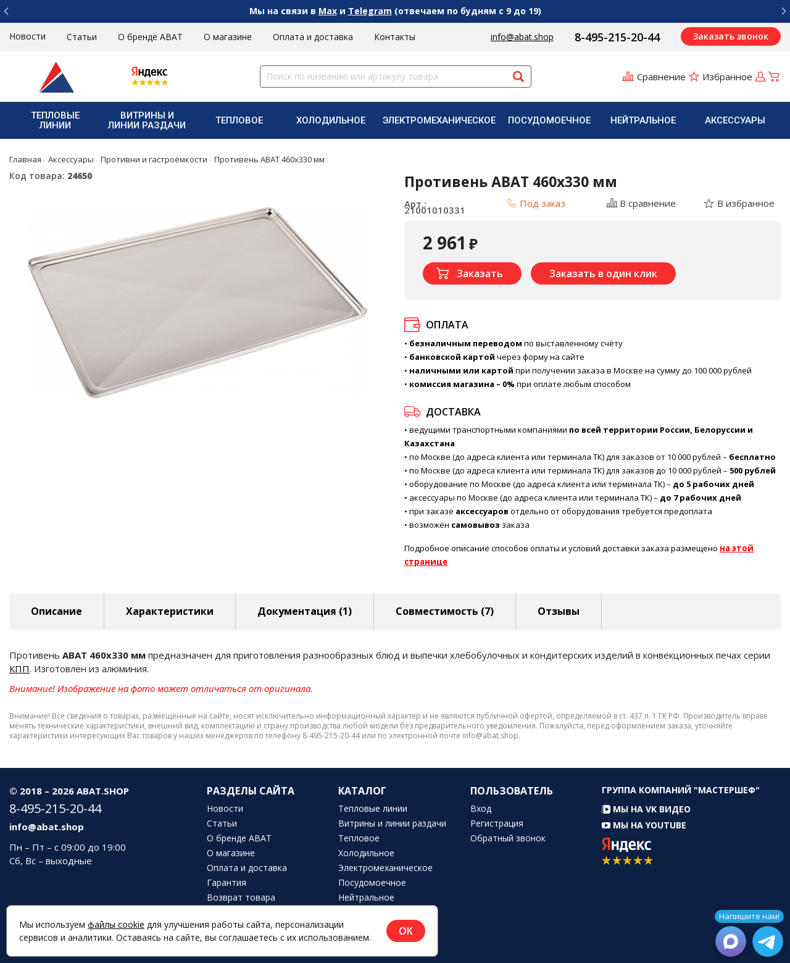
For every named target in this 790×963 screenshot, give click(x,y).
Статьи (82, 37)
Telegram (370, 11)
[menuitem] (55, 120)
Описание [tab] (56, 611)
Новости (27, 36)
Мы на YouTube (644, 825)
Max (327, 11)
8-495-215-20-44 (617, 37)
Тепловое (239, 120)
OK (406, 931)
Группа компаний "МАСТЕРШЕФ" (681, 790)
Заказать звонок (730, 36)
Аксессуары (735, 120)
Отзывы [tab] (559, 611)
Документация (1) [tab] (304, 611)
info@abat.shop (522, 37)
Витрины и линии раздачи (147, 120)
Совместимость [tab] (445, 611)
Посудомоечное (549, 120)
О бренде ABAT (150, 37)
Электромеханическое (439, 120)
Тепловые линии (55, 120)
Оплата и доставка (313, 37)
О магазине (228, 37)
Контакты (394, 37)
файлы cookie (116, 924)
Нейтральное (643, 120)
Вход (480, 808)
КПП (19, 668)
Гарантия (226, 882)
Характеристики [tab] (170, 611)
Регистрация (496, 823)
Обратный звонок (508, 838)
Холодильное (330, 120)
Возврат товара (241, 897)
